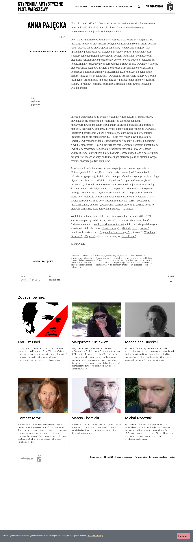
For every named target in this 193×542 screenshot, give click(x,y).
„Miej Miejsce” (128, 304)
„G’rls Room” (128, 312)
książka (52, 356)
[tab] (139, 7)
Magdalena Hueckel (141, 418)
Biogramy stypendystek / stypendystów (111, 7)
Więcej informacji (95, 536)
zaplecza (128, 284)
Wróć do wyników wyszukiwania (49, 51)
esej (58, 356)
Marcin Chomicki (85, 494)
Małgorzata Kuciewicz (90, 418)
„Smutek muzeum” (144, 217)
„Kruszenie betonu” (132, 221)
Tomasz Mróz (29, 494)
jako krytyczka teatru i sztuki (108, 300)
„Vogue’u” (89, 312)
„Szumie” (143, 304)
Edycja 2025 (81, 7)
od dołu (94, 280)
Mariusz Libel (29, 418)
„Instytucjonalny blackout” (117, 217)
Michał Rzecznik (138, 494)
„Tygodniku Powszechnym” (114, 308)
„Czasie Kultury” (110, 304)
